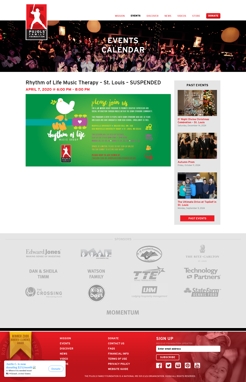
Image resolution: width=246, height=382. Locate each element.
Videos (181, 15)
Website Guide (118, 369)
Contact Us (116, 343)
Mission (120, 15)
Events (136, 15)
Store (196, 15)
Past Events (197, 218)
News (168, 15)
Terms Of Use (117, 358)
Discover (153, 15)
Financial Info (118, 353)
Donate (213, 15)
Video (64, 358)
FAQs (111, 348)
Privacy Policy (119, 363)
